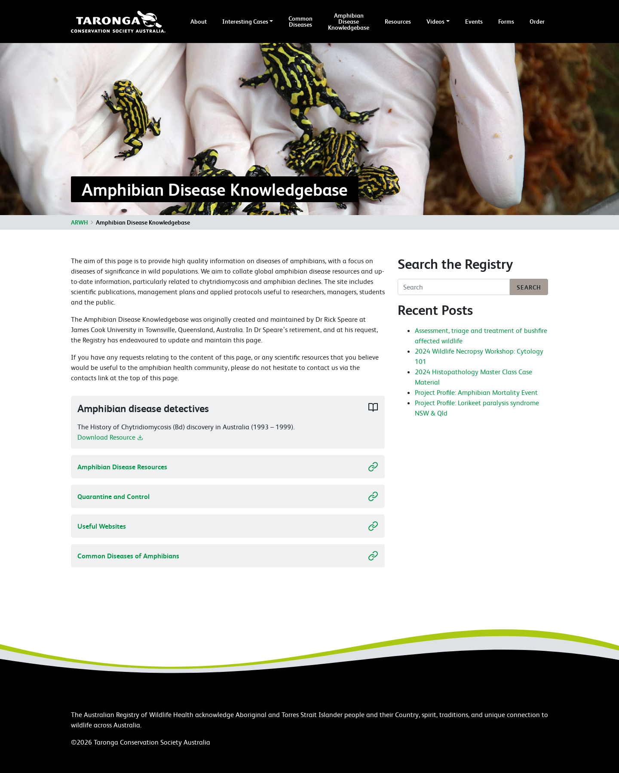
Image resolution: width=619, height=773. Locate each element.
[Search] (454, 287)
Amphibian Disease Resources (227, 467)
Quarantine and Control (227, 496)
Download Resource (110, 441)
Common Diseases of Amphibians (227, 556)
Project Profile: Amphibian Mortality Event (476, 392)
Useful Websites (227, 526)
